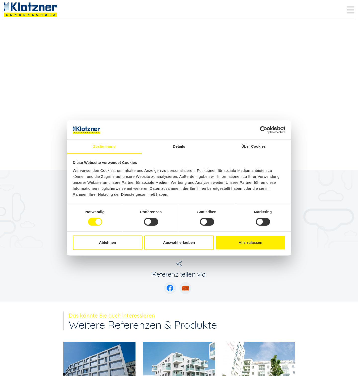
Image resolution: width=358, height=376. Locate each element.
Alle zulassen (250, 242)
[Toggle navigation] (350, 10)
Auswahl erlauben (179, 242)
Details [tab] (179, 146)
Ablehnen (107, 242)
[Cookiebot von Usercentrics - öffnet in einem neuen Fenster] (263, 130)
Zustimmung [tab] (104, 146)
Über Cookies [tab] (253, 146)
